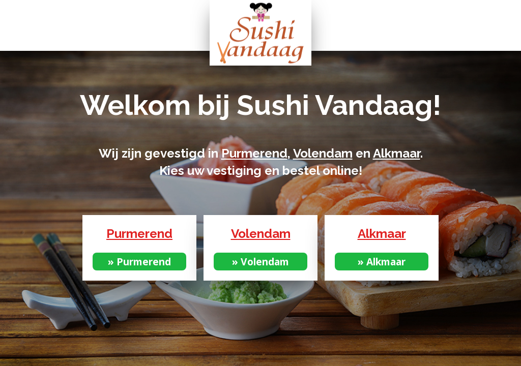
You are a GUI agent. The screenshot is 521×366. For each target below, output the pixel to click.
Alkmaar (396, 153)
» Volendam (260, 261)
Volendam (323, 153)
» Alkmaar (382, 261)
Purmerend (254, 153)
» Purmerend (139, 261)
